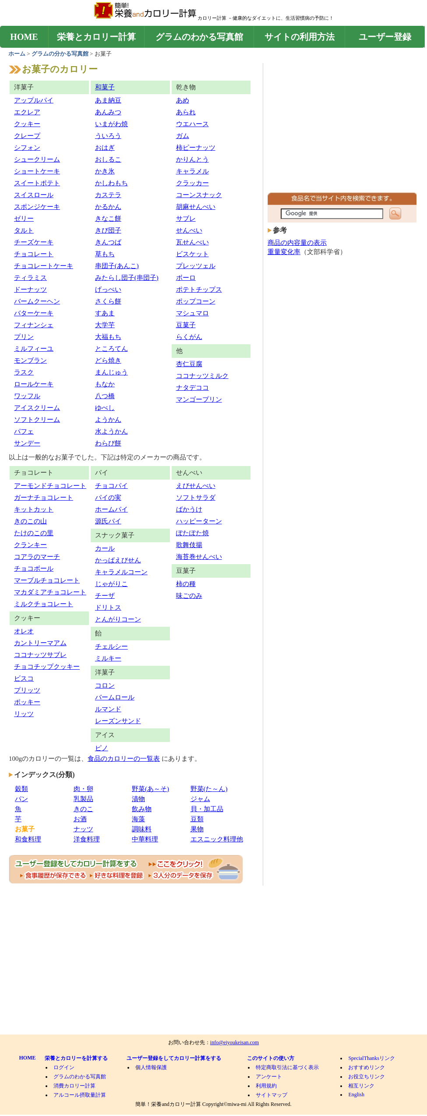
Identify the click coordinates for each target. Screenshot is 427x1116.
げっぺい (108, 289)
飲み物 (142, 808)
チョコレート (33, 254)
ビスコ (24, 678)
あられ (186, 112)
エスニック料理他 (217, 839)
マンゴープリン (199, 399)
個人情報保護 (151, 1067)
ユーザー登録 (385, 37)
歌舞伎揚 (189, 544)
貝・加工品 (207, 808)
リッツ (24, 713)
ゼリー (24, 218)
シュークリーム (37, 159)
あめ (182, 100)
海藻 (138, 819)
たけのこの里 (33, 533)
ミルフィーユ (33, 348)
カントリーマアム (40, 642)
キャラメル (192, 171)
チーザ (105, 595)
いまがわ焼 (111, 123)
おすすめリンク (366, 1067)
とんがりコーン (118, 619)
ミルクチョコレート (43, 603)
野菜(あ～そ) (150, 788)
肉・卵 (83, 788)
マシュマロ (192, 313)
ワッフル (27, 395)
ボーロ (186, 277)
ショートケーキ (37, 171)
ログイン (63, 1067)
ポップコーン (195, 301)
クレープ (27, 135)
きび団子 (108, 230)
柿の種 (186, 583)
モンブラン (30, 360)
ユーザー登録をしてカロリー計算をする (174, 1058)
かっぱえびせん (118, 560)
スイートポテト (37, 183)
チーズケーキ (33, 242)
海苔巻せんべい (199, 556)
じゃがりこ (111, 583)
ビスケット (192, 254)
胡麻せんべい (195, 206)
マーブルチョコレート (47, 580)
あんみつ (108, 112)
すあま (105, 313)
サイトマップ (271, 1095)
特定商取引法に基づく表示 (287, 1067)
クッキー (27, 123)
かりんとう (192, 159)
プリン (24, 336)
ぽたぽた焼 (192, 533)
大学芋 (105, 324)
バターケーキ (33, 313)
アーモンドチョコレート (50, 485)
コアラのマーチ (37, 556)
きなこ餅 (108, 218)
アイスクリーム (37, 407)
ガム (182, 135)
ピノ (101, 748)
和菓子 (105, 87)
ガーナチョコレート (43, 497)
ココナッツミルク (202, 375)
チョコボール (33, 568)
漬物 (138, 798)
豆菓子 (186, 324)
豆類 (197, 819)
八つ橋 (105, 395)
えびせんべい (195, 485)
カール (105, 548)
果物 (197, 829)
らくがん (189, 336)
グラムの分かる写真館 (60, 53)
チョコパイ (111, 485)
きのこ (83, 808)
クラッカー (192, 183)
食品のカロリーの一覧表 (124, 758)
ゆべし (105, 407)
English (356, 1094)
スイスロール (33, 194)
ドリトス (108, 607)
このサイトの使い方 (270, 1058)
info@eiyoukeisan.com (234, 1042)
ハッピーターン (199, 521)
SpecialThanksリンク (371, 1058)
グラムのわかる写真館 (199, 37)
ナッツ (83, 829)
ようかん (108, 419)
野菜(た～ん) (209, 788)
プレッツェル (195, 265)
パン (21, 798)
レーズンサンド (118, 720)
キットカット (33, 509)
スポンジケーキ (37, 206)
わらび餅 (108, 443)
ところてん (111, 348)
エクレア (27, 112)
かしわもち (111, 183)
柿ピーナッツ (195, 147)
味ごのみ (189, 595)
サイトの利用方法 (300, 37)
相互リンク (361, 1086)
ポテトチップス (199, 289)
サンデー (27, 443)
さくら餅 (108, 301)
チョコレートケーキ (43, 265)
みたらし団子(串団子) (127, 277)
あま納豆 (108, 100)
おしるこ (108, 159)
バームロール (114, 697)
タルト (24, 230)
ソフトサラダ (195, 497)
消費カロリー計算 (74, 1086)
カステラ (108, 194)
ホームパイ (111, 509)
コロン (105, 685)
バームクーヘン (37, 301)
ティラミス (30, 277)
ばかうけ (189, 509)
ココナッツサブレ (40, 654)
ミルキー (108, 658)
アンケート (269, 1077)
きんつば (108, 242)
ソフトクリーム (37, 419)
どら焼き (108, 360)
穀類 (21, 788)
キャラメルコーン (121, 572)
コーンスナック (199, 194)
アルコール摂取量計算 (79, 1095)
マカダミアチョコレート (50, 592)
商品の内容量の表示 (297, 242)
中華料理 (145, 839)
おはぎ (105, 147)
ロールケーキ (33, 384)
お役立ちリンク (366, 1077)
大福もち (108, 336)
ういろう (108, 135)
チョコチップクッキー (47, 666)
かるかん (108, 206)
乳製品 (83, 798)
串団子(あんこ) (117, 265)
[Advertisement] (342, 130)
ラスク (24, 372)
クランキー (30, 544)
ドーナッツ (30, 289)
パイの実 (108, 497)
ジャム (200, 798)
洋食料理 (87, 839)
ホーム (17, 53)
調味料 (142, 829)
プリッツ (27, 690)
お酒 (80, 819)
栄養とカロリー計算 (96, 37)
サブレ (186, 218)
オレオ (24, 631)
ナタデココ (192, 387)
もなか (105, 384)
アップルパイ (33, 100)
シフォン (27, 147)
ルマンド (108, 709)
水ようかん (111, 431)
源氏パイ (108, 521)
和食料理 (28, 839)
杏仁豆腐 (189, 363)
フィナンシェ (33, 324)
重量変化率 (284, 251)
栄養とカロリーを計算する (76, 1058)
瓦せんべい (192, 242)
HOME (24, 37)
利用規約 (266, 1086)
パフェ (24, 431)
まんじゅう (111, 372)
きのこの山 (30, 521)
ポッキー (27, 702)
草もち (105, 254)
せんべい (189, 230)
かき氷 (105, 171)
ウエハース (192, 123)
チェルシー (111, 646)
